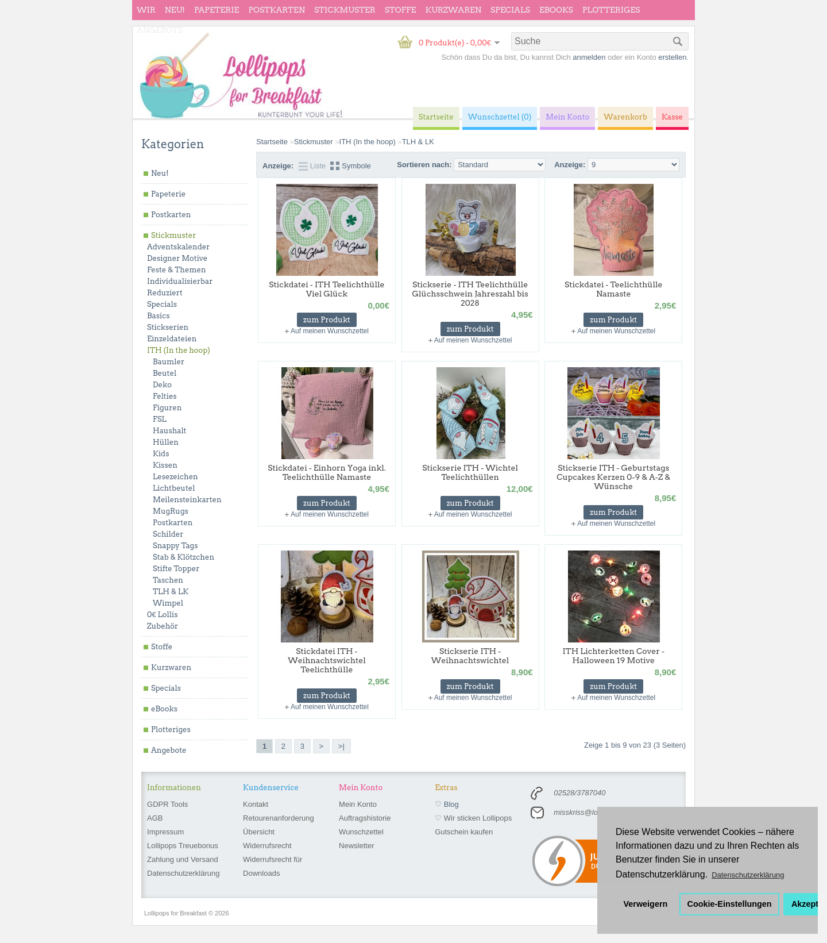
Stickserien (167, 327)
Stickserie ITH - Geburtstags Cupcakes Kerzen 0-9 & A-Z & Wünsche (613, 477)
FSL (160, 419)
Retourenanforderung (278, 818)
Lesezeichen (175, 476)
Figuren (167, 407)
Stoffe (400, 9)
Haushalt (169, 430)
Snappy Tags (175, 545)
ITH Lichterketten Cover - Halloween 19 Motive (613, 655)
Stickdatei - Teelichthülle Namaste (614, 289)
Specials (510, 9)
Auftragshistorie (365, 818)
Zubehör (162, 626)
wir (146, 9)
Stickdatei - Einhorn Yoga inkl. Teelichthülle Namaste (327, 472)
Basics (158, 315)
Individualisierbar (179, 281)
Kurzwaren (453, 9)
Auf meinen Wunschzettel (330, 331)
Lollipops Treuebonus (182, 845)
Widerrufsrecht (267, 845)
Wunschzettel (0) (500, 117)
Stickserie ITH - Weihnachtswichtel (470, 655)
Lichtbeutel (174, 488)
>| (341, 746)
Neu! (175, 9)
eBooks (556, 9)
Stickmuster (345, 9)
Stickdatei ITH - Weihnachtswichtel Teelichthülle (327, 660)
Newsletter (356, 845)
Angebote (160, 29)
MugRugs (170, 511)
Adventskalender (178, 247)
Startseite (272, 141)
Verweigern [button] (646, 904)
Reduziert (165, 292)
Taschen (168, 580)
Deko (162, 384)
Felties (165, 396)
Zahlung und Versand (182, 859)
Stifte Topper (176, 568)
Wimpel (168, 603)
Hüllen (166, 442)
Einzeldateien (171, 338)
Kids (161, 453)
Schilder (168, 534)
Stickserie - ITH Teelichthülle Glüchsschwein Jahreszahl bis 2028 (470, 293)
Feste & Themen (176, 269)
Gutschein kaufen (464, 831)
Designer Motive (177, 258)
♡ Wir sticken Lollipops (473, 818)
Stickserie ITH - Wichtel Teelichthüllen (470, 472)
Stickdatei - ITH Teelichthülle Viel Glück (326, 289)
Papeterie (216, 9)
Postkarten (276, 9)
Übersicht (259, 831)
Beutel (164, 373)
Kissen (165, 465)
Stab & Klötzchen (183, 557)
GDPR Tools (167, 804)
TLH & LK (170, 591)
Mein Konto (358, 804)
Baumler (168, 361)
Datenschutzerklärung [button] (748, 875)
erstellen (672, 57)
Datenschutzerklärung (183, 873)
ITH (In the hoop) (178, 350)
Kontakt (255, 804)
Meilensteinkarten (187, 499)
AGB (155, 818)
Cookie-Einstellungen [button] (729, 904)
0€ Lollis (162, 614)
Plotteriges (611, 9)
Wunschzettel (361, 831)
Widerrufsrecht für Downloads (272, 866)
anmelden (589, 57)
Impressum (165, 831)
